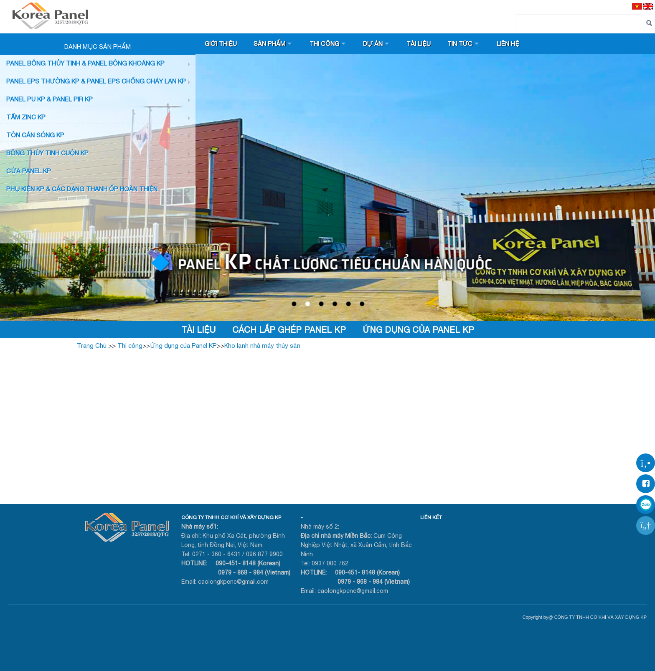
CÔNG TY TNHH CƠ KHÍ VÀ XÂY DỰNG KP (231, 517)
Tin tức (463, 43)
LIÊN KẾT (431, 517)
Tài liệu (421, 43)
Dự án (375, 43)
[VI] (637, 6)
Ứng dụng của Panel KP (418, 329)
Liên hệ (511, 43)
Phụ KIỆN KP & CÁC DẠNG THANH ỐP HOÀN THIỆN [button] (81, 188)
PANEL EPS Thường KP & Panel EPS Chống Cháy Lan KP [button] (96, 81)
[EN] (648, 6)
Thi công (325, 43)
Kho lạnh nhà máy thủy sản (262, 345)
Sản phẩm (270, 43)
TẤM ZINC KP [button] (26, 117)
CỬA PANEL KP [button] (28, 171)
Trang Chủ (92, 345)
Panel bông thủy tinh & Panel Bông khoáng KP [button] (85, 63)
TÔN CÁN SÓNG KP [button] (35, 135)
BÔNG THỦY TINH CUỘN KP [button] (47, 153)
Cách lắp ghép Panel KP (289, 329)
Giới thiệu (221, 43)
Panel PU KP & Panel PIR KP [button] (49, 99)
